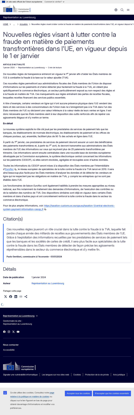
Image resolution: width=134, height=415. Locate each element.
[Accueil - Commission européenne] (18, 9)
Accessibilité (8, 349)
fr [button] (115, 9)
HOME (5, 24)
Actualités (16, 24)
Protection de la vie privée (97, 374)
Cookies (77, 374)
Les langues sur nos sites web (55, 374)
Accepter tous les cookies (78, 393)
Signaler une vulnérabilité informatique (20, 374)
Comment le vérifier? (54, 2)
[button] (6, 296)
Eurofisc (9, 168)
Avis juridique (119, 374)
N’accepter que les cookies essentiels (112, 393)
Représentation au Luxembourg (48, 283)
